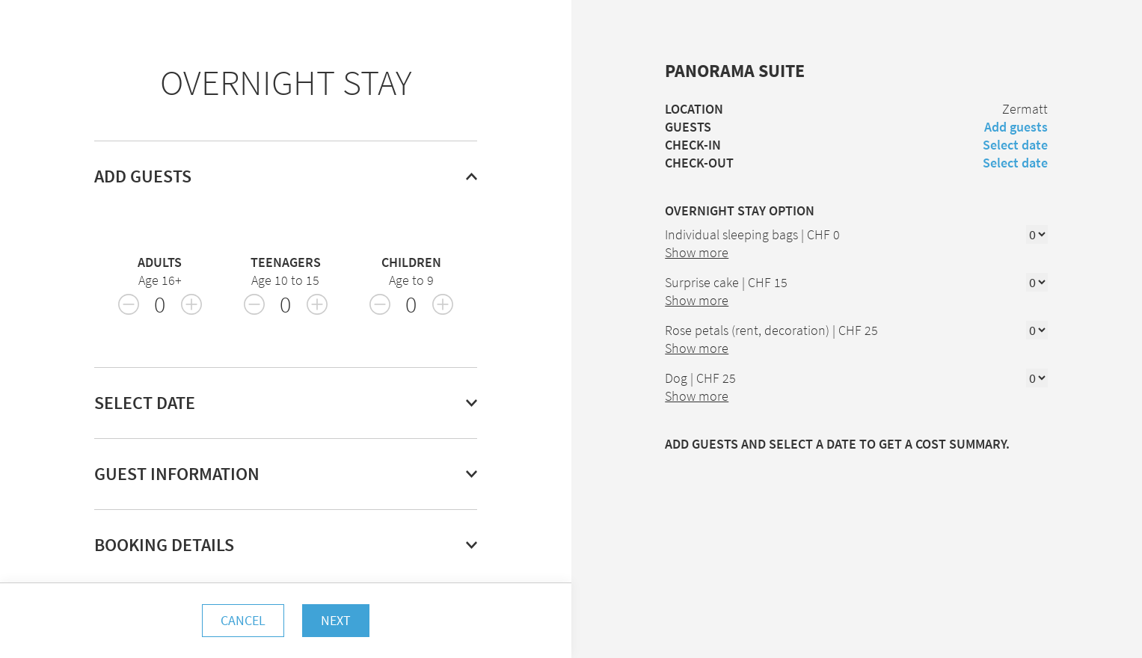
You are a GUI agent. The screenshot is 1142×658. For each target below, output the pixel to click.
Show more (696, 252)
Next (336, 620)
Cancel (243, 620)
